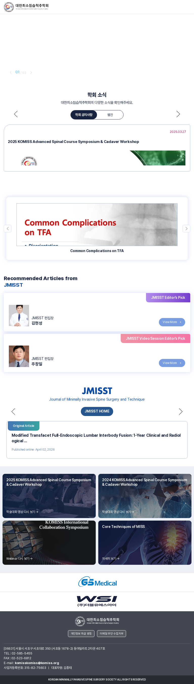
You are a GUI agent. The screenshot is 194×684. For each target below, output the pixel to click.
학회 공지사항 (83, 115)
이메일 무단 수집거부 (111, 633)
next (30, 72)
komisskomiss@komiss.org (37, 663)
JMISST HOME (97, 411)
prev (10, 72)
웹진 (110, 115)
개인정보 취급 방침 (81, 633)
